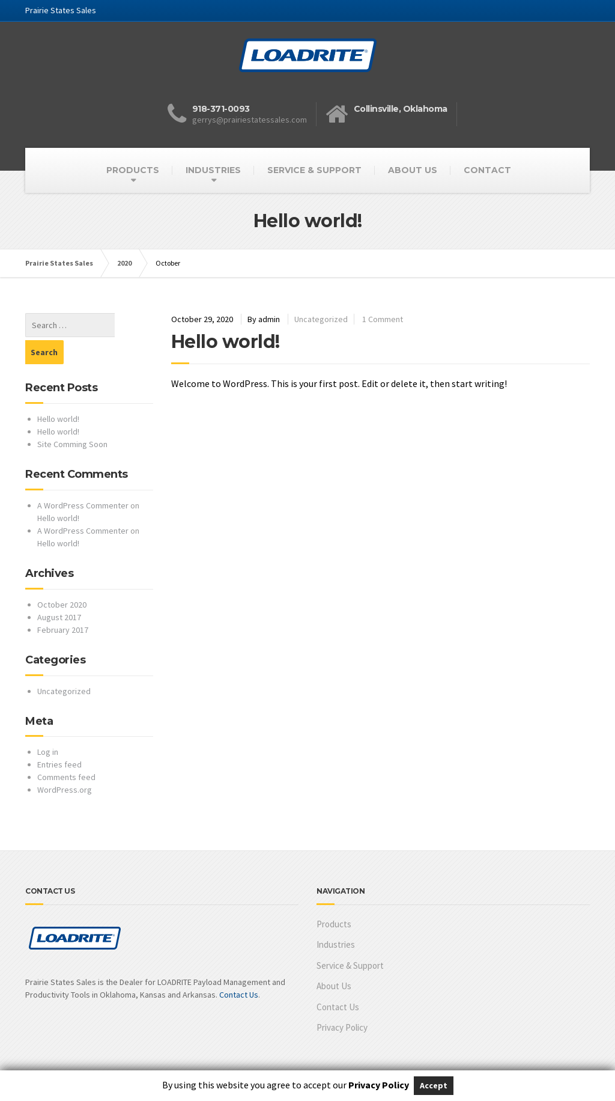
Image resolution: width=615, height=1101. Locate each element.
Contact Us (238, 967)
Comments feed (66, 750)
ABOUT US (412, 170)
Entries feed (59, 737)
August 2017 (59, 590)
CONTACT (487, 170)
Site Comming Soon (72, 417)
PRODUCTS (132, 170)
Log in (47, 724)
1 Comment (382, 319)
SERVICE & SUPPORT (314, 170)
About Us (334, 959)
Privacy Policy (342, 1000)
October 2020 (61, 577)
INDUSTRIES (213, 170)
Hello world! (225, 342)
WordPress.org (64, 762)
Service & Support (350, 938)
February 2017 (62, 602)
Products (334, 897)
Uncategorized (321, 319)
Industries (336, 917)
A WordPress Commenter (83, 478)
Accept (433, 1085)
